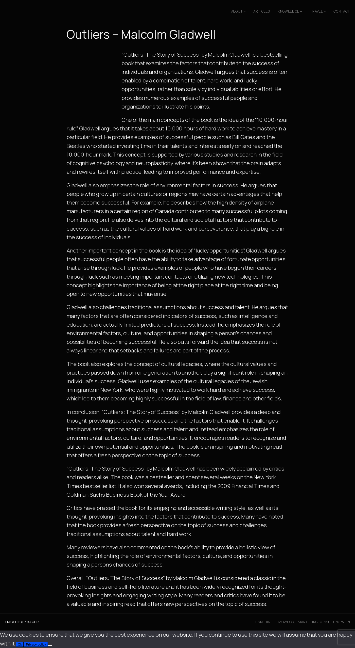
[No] (50, 645)
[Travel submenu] (325, 11)
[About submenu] (245, 11)
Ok (20, 644)
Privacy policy (36, 644)
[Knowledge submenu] (301, 11)
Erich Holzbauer (22, 621)
